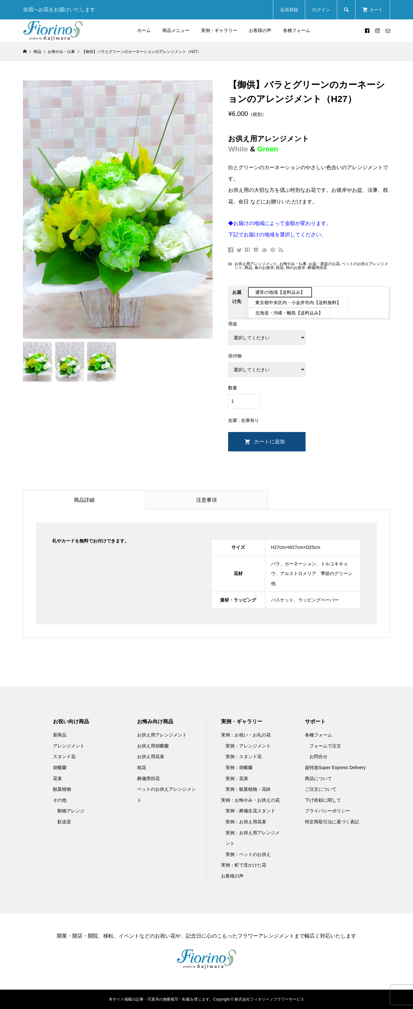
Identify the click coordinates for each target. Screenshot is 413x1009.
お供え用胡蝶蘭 (153, 745)
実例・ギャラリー (219, 30)
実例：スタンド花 (244, 756)
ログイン (321, 9)
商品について (318, 778)
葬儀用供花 (317, 267)
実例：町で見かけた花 (243, 865)
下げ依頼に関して (323, 800)
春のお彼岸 (264, 267)
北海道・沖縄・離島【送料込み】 (289, 312)
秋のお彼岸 (295, 267)
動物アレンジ (71, 810)
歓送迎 (64, 821)
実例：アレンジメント (248, 745)
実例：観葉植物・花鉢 (248, 789)
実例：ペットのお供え (248, 854)
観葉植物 (62, 789)
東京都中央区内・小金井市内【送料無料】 (298, 302)
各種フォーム (296, 30)
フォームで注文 (325, 745)
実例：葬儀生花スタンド (250, 810)
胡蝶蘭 (59, 767)
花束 (57, 778)
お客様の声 (260, 30)
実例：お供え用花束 (246, 821)
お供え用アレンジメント (256, 264)
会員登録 (289, 9)
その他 (59, 800)
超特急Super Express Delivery (335, 767)
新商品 (59, 734)
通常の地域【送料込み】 (280, 292)
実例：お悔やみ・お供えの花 (250, 800)
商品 (248, 267)
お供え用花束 (150, 756)
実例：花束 (237, 778)
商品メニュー (175, 30)
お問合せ (318, 756)
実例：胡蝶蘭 (239, 767)
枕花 (280, 267)
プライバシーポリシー (327, 810)
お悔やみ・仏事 (293, 264)
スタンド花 (64, 756)
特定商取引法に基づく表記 (332, 821)
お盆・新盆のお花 (324, 264)
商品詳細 (84, 500)
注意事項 (206, 500)
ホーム (144, 30)
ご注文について (321, 789)
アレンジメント (69, 745)
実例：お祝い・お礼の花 (246, 734)
